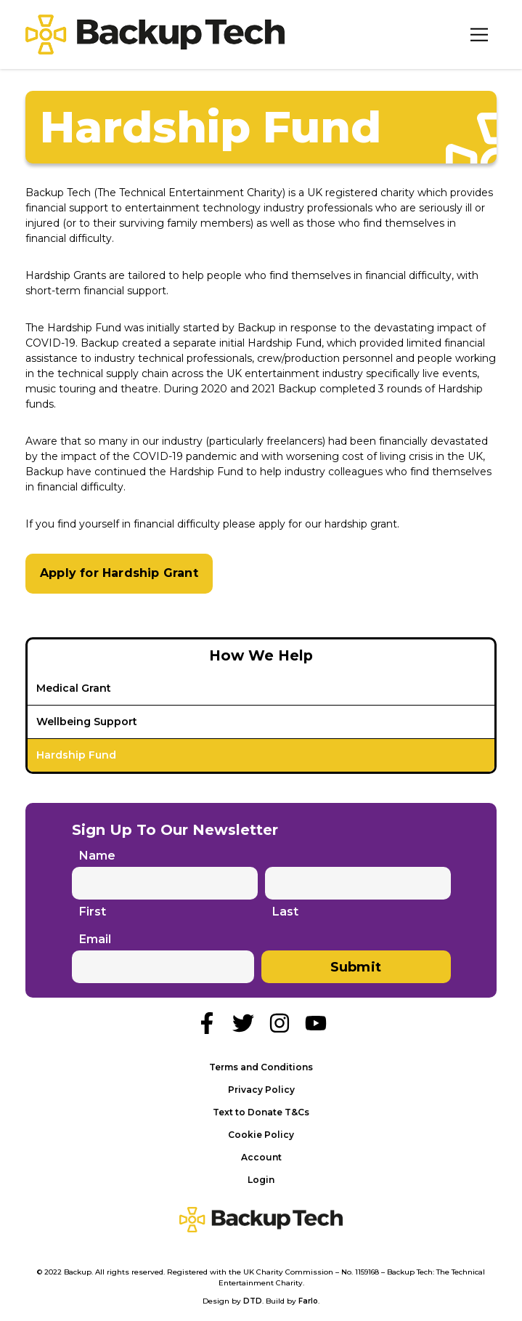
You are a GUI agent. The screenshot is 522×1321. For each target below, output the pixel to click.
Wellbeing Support (86, 721)
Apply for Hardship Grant (119, 573)
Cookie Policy (261, 1134)
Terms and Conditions (261, 1067)
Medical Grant (73, 688)
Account (261, 1157)
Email (95, 939)
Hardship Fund (76, 755)
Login (261, 1179)
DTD (252, 1301)
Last (285, 912)
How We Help (261, 655)
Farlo (308, 1301)
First (92, 912)
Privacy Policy (261, 1089)
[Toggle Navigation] (479, 34)
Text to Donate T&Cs (261, 1112)
